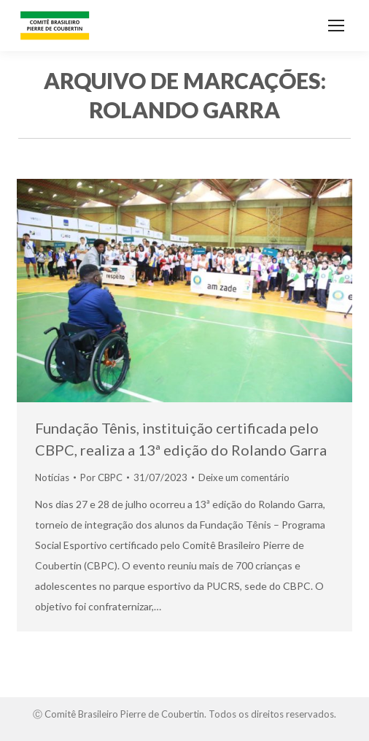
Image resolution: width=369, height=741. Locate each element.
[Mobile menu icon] (336, 25)
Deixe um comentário (244, 477)
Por (101, 477)
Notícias (52, 477)
